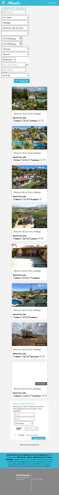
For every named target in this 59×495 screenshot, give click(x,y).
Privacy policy (32, 435)
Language (52, 3)
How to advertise (22, 477)
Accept (28, 435)
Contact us (20, 479)
